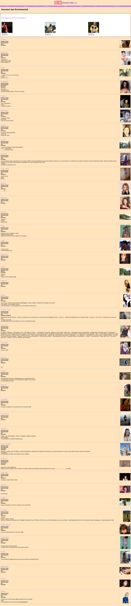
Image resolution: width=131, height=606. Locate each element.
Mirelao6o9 (4, 254)
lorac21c (3, 551)
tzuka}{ (3, 226)
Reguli (95, 6)
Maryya (3, 295)
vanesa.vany (4, 52)
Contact (81, 6)
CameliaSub (5, 81)
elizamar (4, 371)
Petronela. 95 (5, 414)
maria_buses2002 (6, 444)
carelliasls (3, 39)
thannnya (3, 96)
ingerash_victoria (6, 309)
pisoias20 (4, 458)
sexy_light (4, 325)
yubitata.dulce (5, 537)
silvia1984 (4, 510)
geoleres (4, 125)
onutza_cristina (5, 168)
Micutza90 (3, 384)
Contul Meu (47, 6)
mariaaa (4, 579)
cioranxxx (3, 139)
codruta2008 (4, 399)
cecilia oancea (4, 566)
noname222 (5, 342)
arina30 (3, 266)
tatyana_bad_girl (6, 524)
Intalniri (7, 6)
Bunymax (4, 428)
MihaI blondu (5, 110)
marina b (4, 280)
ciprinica (4, 497)
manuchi (3, 357)
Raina (3, 591)
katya (3, 67)
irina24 (2, 240)
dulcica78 (3, 183)
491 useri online (116, 6)
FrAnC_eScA (4, 472)
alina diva (4, 197)
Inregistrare (25, 6)
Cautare (65, 6)
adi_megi (4, 212)
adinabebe (3, 485)
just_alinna (4, 153)
